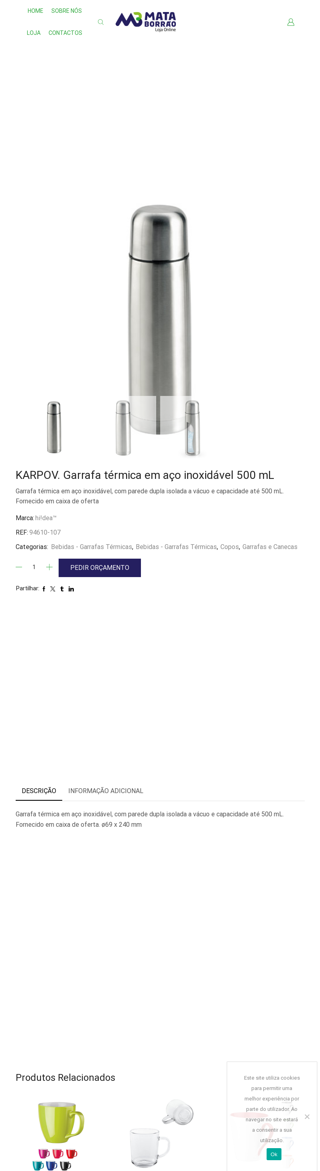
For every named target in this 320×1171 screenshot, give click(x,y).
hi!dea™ (46, 518)
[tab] (39, 791)
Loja (34, 33)
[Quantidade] (34, 567)
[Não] (307, 1116)
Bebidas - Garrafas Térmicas (91, 547)
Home (35, 11)
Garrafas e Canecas (270, 547)
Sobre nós (66, 11)
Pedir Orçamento (99, 567)
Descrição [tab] (39, 791)
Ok (274, 1154)
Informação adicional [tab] (105, 791)
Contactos (65, 33)
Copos (229, 547)
